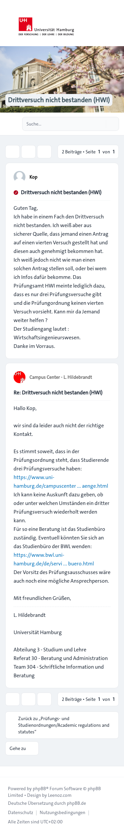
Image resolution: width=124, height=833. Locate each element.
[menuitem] (20, 812)
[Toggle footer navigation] (8, 771)
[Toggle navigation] (116, 23)
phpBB (39, 788)
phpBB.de (76, 803)
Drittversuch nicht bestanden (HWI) (61, 192)
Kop (33, 177)
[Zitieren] (104, 176)
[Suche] (100, 123)
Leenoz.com (59, 795)
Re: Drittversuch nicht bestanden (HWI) (58, 392)
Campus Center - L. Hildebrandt (60, 377)
